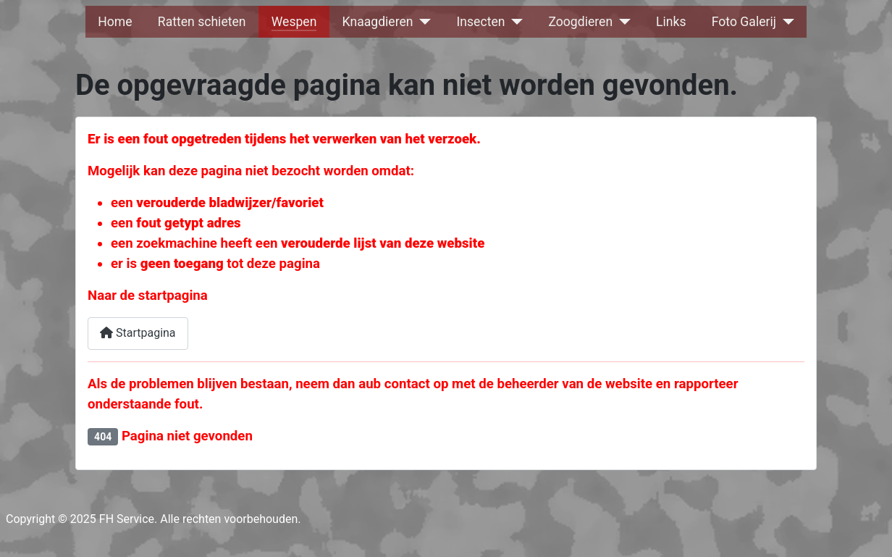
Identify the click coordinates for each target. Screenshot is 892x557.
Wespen (294, 21)
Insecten (481, 21)
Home (115, 21)
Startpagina (138, 333)
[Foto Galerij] (785, 21)
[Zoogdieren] (622, 21)
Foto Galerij (744, 21)
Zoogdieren (580, 21)
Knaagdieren (377, 21)
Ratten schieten (202, 21)
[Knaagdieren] (422, 21)
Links (671, 21)
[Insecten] (514, 21)
